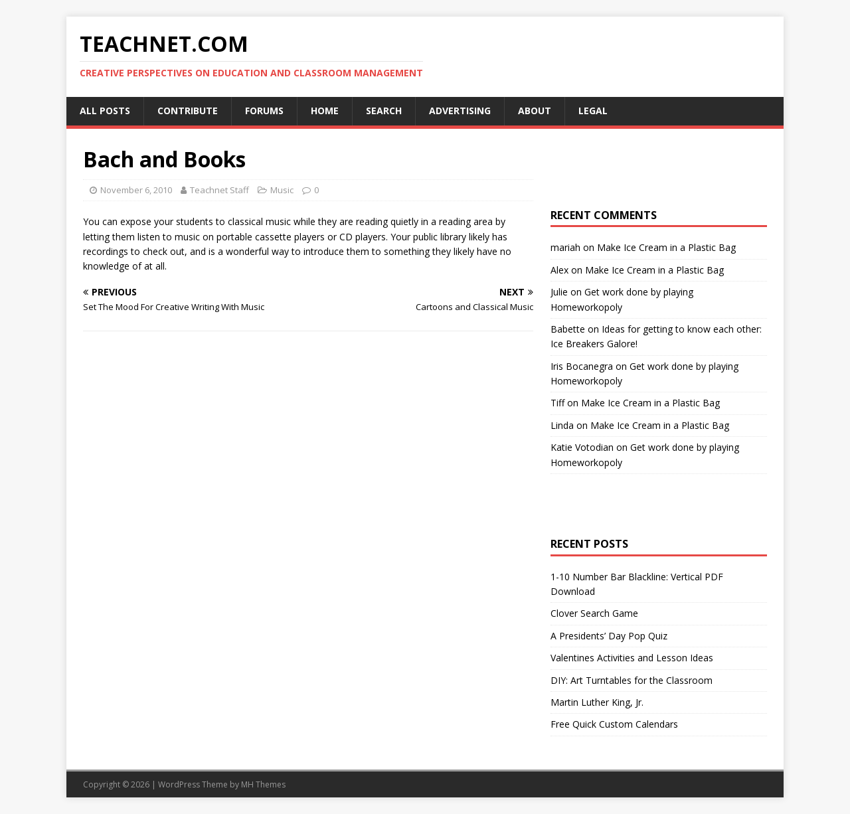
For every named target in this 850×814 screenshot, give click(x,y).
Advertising (460, 110)
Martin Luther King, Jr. (597, 702)
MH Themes (263, 784)
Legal (593, 110)
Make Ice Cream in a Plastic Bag (666, 247)
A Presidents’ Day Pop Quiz (609, 635)
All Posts (105, 110)
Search (384, 110)
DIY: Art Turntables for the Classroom (632, 680)
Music (282, 190)
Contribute (187, 110)
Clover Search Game (594, 613)
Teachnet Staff (219, 190)
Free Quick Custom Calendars (614, 724)
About (534, 110)
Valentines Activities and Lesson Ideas (632, 657)
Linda (562, 425)
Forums (264, 110)
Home (325, 110)
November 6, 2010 (136, 190)
